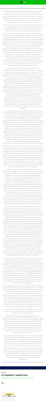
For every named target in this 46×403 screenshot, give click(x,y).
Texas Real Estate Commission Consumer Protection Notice (17, 378)
